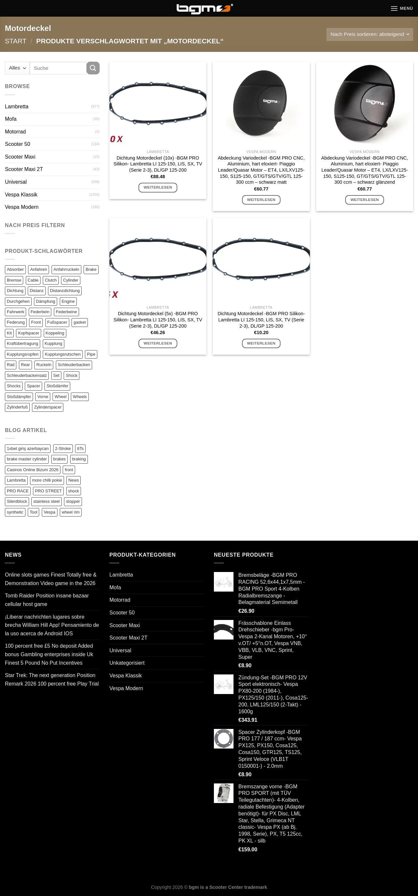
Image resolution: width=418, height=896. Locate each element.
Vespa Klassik (21, 194)
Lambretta (16, 106)
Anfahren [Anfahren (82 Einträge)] (38, 269)
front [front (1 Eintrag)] (69, 469)
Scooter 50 (17, 144)
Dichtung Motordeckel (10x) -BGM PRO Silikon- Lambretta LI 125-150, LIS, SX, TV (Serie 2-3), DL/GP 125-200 (157, 164)
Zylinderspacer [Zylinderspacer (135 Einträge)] (47, 407)
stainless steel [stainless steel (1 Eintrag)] (46, 501)
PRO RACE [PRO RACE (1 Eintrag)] (18, 490)
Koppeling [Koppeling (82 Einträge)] (55, 333)
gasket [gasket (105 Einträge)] (79, 322)
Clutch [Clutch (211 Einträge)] (50, 280)
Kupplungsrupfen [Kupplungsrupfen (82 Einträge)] (23, 354)
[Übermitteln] (93, 68)
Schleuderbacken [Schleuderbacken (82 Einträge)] (74, 364)
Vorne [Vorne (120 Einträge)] (42, 396)
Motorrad (15, 131)
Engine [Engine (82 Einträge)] (68, 301)
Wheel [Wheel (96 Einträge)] (60, 396)
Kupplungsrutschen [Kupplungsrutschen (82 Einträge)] (63, 354)
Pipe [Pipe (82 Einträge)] (91, 354)
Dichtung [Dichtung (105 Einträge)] (15, 290)
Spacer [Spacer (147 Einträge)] (33, 385)
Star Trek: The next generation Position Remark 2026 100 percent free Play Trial (52, 679)
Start (15, 41)
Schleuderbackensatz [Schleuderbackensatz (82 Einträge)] (27, 375)
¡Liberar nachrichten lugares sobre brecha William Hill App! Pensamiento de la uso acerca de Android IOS (52, 625)
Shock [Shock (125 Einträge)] (71, 375)
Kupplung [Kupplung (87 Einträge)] (53, 343)
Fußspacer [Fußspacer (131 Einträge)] (57, 322)
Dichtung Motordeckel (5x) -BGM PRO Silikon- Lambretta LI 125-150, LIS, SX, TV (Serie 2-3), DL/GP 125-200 (157, 319)
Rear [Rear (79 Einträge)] (25, 364)
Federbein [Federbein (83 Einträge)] (40, 311)
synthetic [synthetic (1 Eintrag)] (15, 512)
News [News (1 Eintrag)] (73, 480)
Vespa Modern (22, 207)
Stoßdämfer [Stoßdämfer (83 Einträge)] (57, 385)
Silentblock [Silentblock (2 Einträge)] (17, 501)
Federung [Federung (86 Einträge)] (16, 322)
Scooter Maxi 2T (24, 169)
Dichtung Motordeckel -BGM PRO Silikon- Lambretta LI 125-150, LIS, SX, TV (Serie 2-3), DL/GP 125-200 (261, 319)
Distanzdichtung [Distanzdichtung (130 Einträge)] (65, 290)
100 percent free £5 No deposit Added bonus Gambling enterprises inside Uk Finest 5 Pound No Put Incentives (49, 654)
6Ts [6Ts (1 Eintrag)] (80, 448)
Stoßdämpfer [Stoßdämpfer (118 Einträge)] (19, 396)
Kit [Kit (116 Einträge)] (9, 333)
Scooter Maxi (20, 157)
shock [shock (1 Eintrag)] (73, 490)
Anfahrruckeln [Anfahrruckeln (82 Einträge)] (66, 269)
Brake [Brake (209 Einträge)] (91, 269)
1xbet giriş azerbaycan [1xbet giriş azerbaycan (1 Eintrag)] (28, 448)
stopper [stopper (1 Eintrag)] (73, 501)
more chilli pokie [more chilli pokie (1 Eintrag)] (47, 480)
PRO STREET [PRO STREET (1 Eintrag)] (48, 490)
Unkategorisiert (127, 663)
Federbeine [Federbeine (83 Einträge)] (66, 311)
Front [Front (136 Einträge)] (36, 322)
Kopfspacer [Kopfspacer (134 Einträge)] (28, 333)
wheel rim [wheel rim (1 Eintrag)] (71, 512)
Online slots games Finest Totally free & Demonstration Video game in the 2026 (51, 579)
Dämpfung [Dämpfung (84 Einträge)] (45, 301)
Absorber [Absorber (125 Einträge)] (15, 269)
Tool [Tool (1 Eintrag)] (33, 512)
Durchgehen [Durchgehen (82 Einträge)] (18, 301)
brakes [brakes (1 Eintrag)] (59, 458)
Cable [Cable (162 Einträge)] (33, 280)
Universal (16, 182)
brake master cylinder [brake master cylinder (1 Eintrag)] (27, 458)
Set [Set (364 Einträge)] (56, 375)
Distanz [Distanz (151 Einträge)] (37, 290)
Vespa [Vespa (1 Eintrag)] (50, 512)
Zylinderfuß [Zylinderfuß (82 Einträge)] (17, 407)
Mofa (11, 119)
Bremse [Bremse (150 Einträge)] (14, 280)
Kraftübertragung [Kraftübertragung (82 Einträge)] (22, 343)
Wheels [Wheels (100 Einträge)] (80, 396)
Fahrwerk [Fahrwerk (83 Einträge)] (15, 311)
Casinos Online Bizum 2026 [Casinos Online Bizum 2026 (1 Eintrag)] (32, 469)
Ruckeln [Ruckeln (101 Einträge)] (43, 364)
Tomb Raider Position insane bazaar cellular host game (47, 600)
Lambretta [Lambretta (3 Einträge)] (16, 480)
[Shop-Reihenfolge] (370, 34)
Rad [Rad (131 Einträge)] (10, 364)
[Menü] (401, 8)
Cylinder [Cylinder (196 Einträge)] (70, 280)
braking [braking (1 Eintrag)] (79, 458)
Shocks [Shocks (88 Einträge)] (14, 385)
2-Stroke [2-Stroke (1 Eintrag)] (63, 448)
